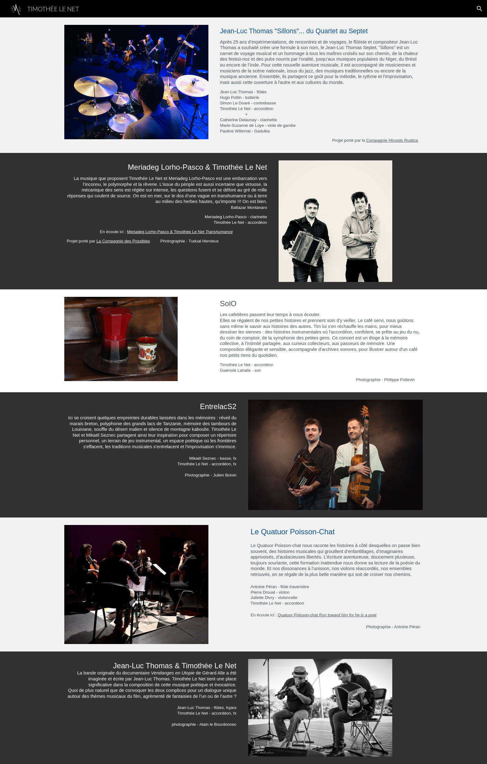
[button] (479, 8)
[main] (320, 85)
